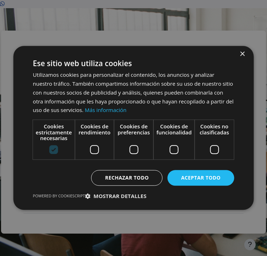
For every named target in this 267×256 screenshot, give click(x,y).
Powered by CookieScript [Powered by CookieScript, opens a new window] (59, 196)
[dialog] (133, 128)
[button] (115, 196)
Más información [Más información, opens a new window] (105, 110)
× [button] (242, 54)
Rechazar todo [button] (127, 177)
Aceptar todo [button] (200, 177)
